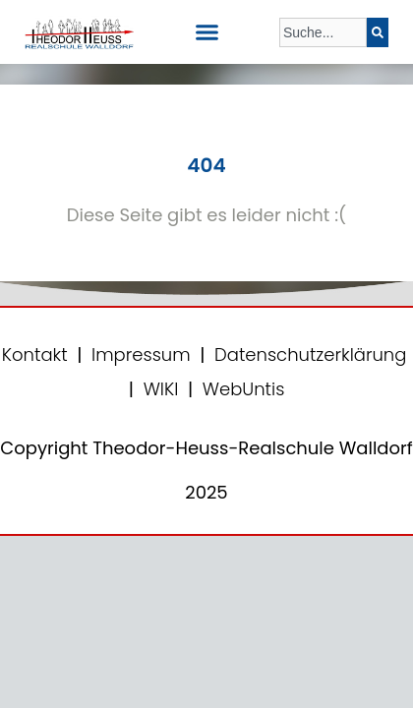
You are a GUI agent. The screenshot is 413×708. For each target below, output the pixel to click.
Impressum (141, 354)
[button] (206, 32)
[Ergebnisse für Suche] (323, 58)
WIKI (159, 389)
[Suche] (377, 32)
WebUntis (244, 389)
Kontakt (35, 354)
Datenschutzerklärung (310, 354)
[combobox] (323, 32)
